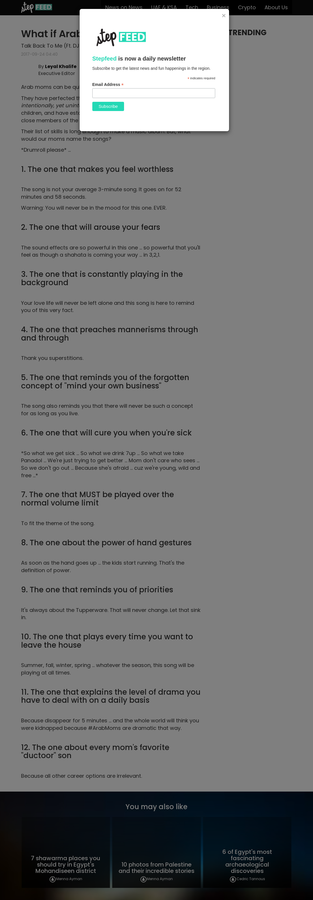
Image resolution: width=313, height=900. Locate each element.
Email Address (108, 84)
